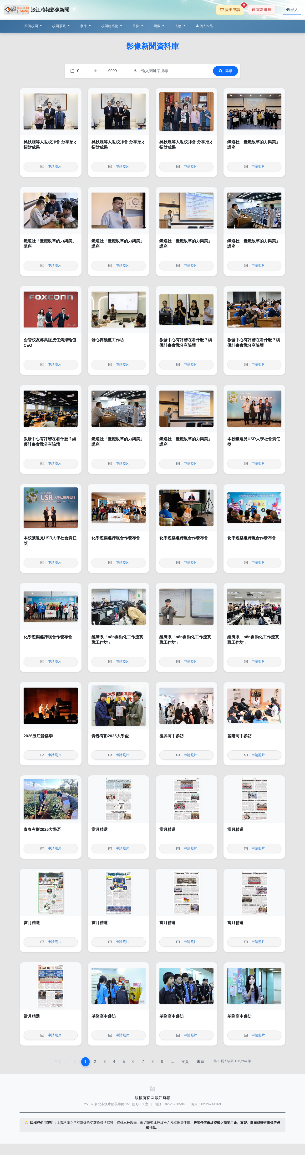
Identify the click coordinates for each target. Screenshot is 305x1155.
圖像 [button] (158, 26)
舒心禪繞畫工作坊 (108, 340)
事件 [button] (84, 26)
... (172, 1062)
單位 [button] (136, 26)
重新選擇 (261, 10)
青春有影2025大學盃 (110, 736)
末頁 (200, 1062)
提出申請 (232, 8)
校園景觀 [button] (59, 26)
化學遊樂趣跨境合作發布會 (116, 538)
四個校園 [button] (31, 26)
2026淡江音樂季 (38, 736)
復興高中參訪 (171, 736)
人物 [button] (179, 26)
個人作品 (204, 26)
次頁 (185, 1062)
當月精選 (100, 829)
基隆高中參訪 (239, 736)
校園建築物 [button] (110, 26)
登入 (292, 10)
